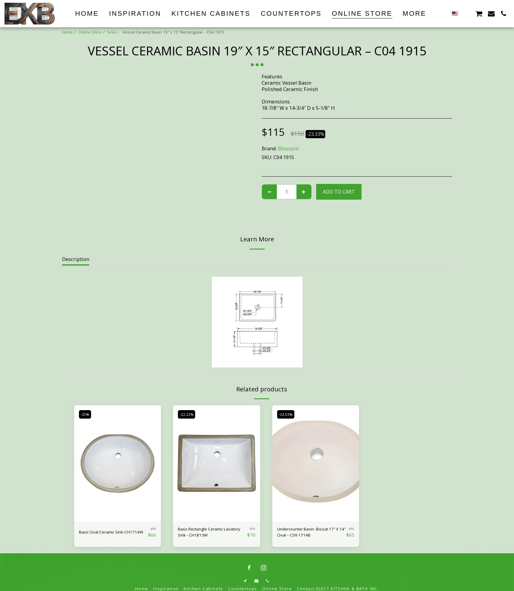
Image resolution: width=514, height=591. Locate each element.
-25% (86, 414)
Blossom (288, 148)
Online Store (90, 32)
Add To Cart (339, 191)
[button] (466, 13)
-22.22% (188, 414)
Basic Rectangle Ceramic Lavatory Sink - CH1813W (207, 533)
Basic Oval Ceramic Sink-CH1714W (107, 533)
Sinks (112, 32)
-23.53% (287, 414)
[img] (117, 463)
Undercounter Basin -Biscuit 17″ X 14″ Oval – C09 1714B (310, 533)
